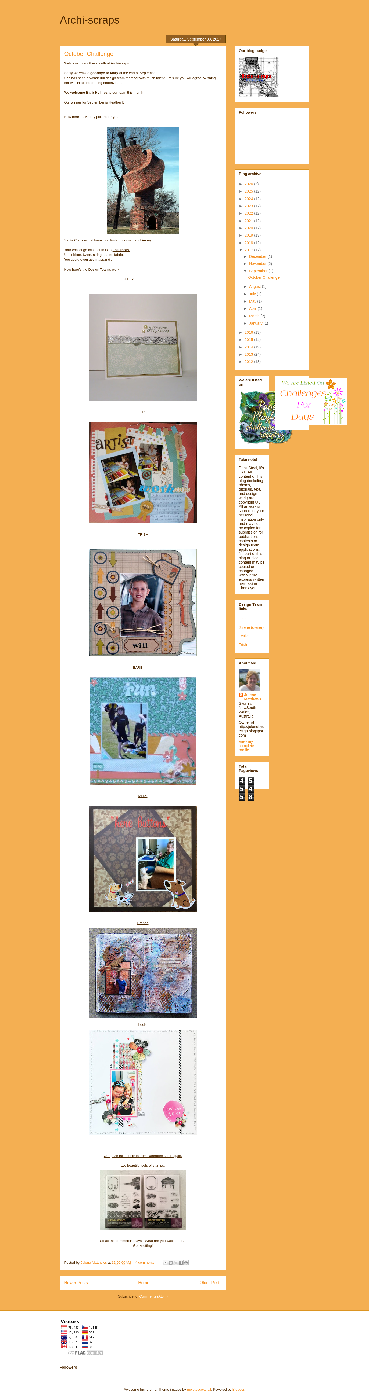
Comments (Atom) (153, 1296)
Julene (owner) (251, 627)
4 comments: (145, 1263)
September (258, 271)
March (255, 316)
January (256, 323)
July (253, 294)
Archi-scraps (90, 20)
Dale (243, 619)
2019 (249, 235)
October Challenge (88, 53)
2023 (249, 206)
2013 (249, 354)
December (258, 256)
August (255, 286)
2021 (249, 221)
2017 (249, 250)
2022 (249, 213)
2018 (249, 243)
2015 (249, 339)
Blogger (238, 1389)
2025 (249, 191)
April (253, 308)
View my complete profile (246, 745)
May (253, 301)
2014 (249, 347)
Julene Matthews (252, 697)
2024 (249, 199)
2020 (249, 228)
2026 (249, 184)
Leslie (244, 636)
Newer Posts (76, 1282)
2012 (249, 361)
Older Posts (210, 1282)
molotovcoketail (199, 1389)
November (258, 264)
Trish (243, 644)
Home (143, 1282)
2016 (249, 332)
